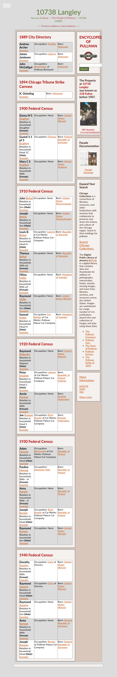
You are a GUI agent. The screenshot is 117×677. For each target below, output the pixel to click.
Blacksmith (40, 451)
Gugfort (24, 118)
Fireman (52, 136)
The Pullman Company (90, 334)
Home (45, 17)
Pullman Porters (89, 353)
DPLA (92, 260)
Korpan (24, 397)
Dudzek (24, 375)
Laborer (52, 53)
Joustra (24, 565)
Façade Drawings (88, 171)
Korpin (24, 491)
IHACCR (83, 386)
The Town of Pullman (91, 347)
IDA (81, 391)
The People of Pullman (64, 17)
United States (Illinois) (63, 297)
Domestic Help (42, 469)
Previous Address (50, 26)
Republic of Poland (64, 452)
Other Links (85, 397)
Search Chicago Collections (86, 245)
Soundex (24, 50)
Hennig (24, 451)
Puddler (52, 43)
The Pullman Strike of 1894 (89, 361)
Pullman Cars (89, 341)
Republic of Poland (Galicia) (64, 378)
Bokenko (25, 354)
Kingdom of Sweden (64, 276)
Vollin (23, 278)
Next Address (68, 26)
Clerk (50, 561)
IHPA (82, 389)
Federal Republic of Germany (65, 139)
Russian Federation (63, 398)
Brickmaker (40, 66)
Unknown (63, 46)
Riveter (51, 641)
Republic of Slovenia (64, 233)
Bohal (29, 198)
